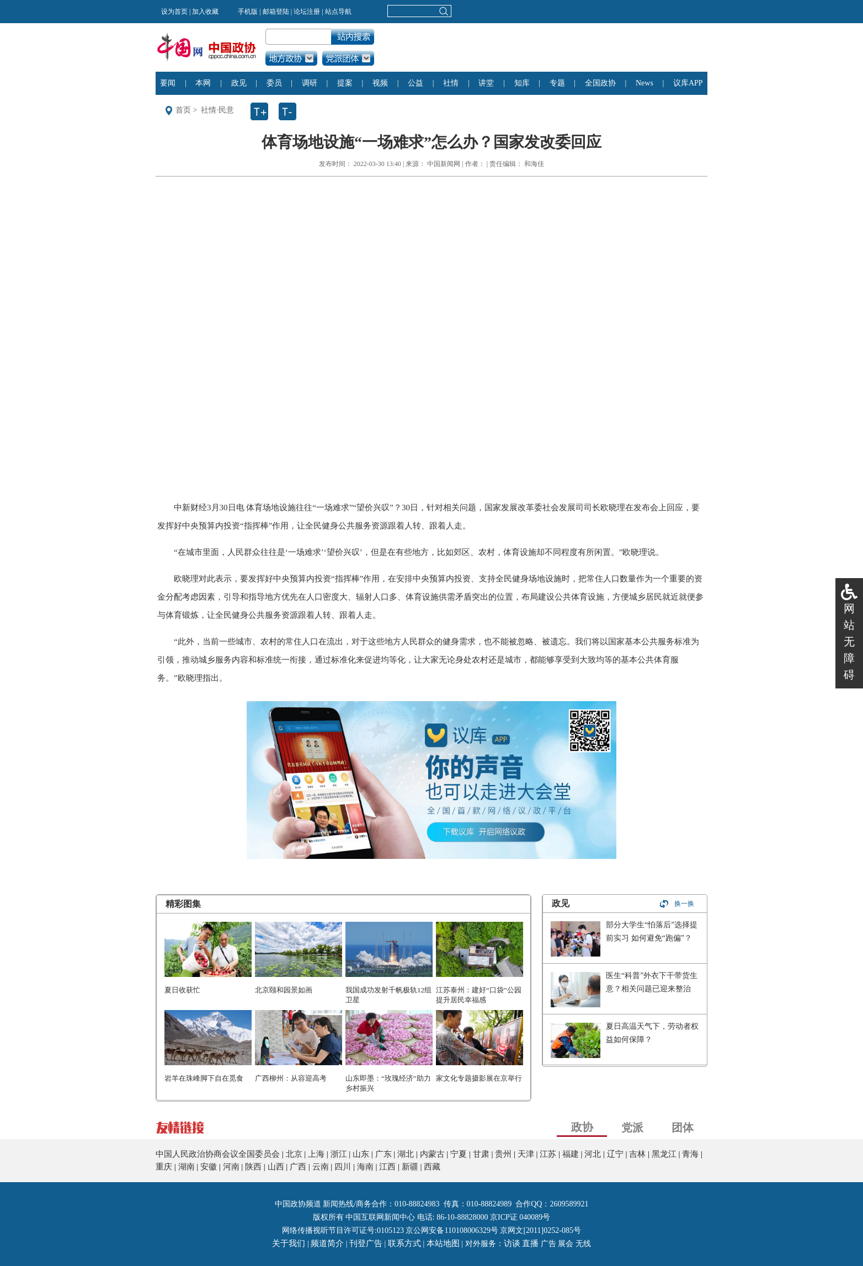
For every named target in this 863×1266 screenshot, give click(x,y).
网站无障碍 (849, 641)
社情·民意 (217, 110)
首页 (183, 110)
